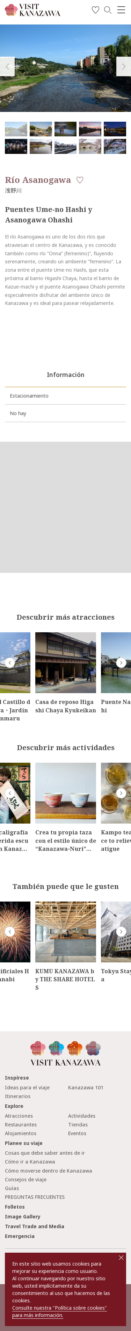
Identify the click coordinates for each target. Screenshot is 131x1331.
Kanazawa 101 (85, 1087)
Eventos (77, 1133)
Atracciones (19, 1115)
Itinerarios (17, 1096)
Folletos (15, 1206)
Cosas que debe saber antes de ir (45, 1153)
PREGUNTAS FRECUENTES (35, 1197)
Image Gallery (23, 1216)
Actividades (81, 1115)
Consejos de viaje (25, 1179)
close (121, 1257)
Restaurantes (21, 1124)
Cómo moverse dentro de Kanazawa (48, 1170)
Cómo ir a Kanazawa (30, 1161)
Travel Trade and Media (34, 1226)
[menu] (121, 10)
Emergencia (20, 1236)
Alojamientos (20, 1133)
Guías (12, 1188)
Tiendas (78, 1124)
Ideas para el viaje (27, 1087)
